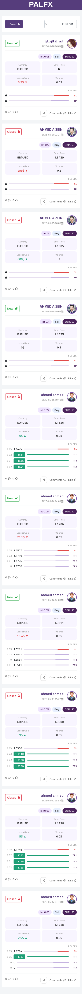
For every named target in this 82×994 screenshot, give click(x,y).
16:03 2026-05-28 (52, 46)
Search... (14, 24)
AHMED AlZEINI (51, 129)
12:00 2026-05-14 (52, 600)
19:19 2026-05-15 (52, 400)
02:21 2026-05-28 (52, 134)
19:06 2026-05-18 (52, 311)
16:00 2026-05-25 (52, 223)
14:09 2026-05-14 (52, 501)
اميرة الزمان (54, 41)
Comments (57, 113)
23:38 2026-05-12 (52, 902)
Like (72, 113)
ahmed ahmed (52, 394)
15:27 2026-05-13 (52, 699)
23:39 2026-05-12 (52, 800)
